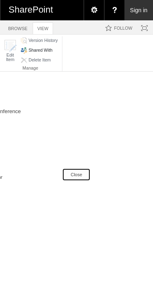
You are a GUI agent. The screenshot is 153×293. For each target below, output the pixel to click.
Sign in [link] (139, 10)
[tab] (18, 27)
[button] (10, 51)
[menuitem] (94, 10)
